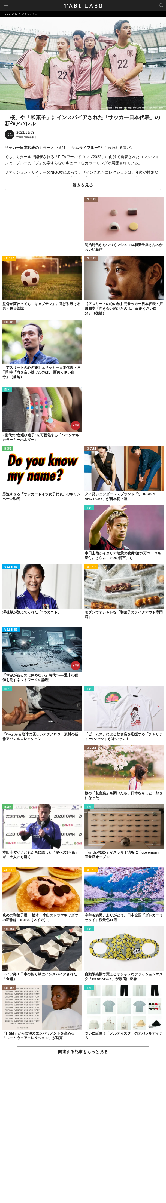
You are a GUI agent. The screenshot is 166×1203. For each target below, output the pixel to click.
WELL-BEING (10, 567)
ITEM (7, 389)
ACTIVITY (9, 258)
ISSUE (7, 448)
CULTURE (91, 199)
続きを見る (83, 185)
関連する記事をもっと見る (83, 1051)
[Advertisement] (83, 1130)
